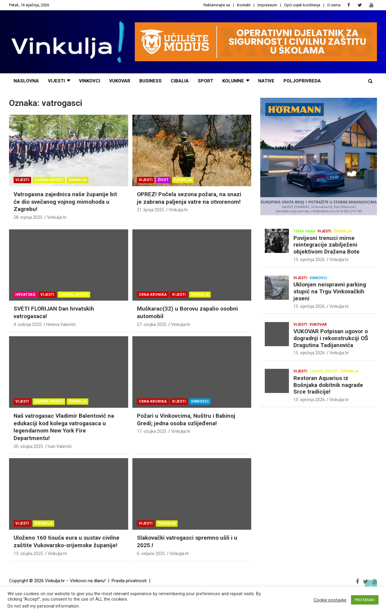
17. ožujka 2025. (152, 431)
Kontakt (244, 5)
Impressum (267, 5)
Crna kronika (153, 294)
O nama (333, 5)
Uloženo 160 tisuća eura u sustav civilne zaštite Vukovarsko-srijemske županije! (66, 541)
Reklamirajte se (217, 5)
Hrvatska (25, 294)
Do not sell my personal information (43, 606)
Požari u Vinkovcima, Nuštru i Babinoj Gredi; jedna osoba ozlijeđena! (186, 419)
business (150, 81)
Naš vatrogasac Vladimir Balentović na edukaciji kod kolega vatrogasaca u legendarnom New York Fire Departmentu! (64, 427)
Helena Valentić (61, 324)
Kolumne (233, 81)
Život (163, 180)
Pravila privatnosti (129, 580)
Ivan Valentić (60, 446)
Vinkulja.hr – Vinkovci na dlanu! (75, 580)
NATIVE (266, 81)
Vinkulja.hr (57, 217)
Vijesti (22, 180)
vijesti (56, 81)
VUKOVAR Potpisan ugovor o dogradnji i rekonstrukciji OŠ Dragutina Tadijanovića (330, 338)
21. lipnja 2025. (151, 209)
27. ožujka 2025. (152, 324)
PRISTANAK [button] (365, 600)
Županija (77, 180)
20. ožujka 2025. (29, 446)
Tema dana (304, 231)
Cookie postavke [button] (330, 600)
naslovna (26, 81)
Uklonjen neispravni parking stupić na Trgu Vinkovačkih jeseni (329, 291)
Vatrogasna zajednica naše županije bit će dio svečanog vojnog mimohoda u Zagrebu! (65, 201)
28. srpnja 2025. (28, 217)
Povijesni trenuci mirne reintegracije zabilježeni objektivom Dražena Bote (326, 245)
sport (205, 81)
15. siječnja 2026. (309, 259)
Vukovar (119, 81)
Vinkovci (89, 81)
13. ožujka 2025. (29, 553)
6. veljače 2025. (151, 553)
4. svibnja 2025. (28, 324)
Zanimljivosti (48, 180)
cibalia (180, 81)
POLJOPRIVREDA (302, 81)
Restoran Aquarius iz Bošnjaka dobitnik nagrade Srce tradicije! (328, 385)
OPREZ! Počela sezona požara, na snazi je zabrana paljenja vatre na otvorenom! (189, 198)
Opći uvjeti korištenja (302, 5)
